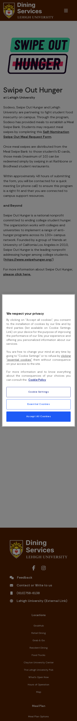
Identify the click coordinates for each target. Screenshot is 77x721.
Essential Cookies (38, 404)
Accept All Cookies (38, 416)
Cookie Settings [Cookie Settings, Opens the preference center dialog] (38, 392)
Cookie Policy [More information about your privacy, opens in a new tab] (37, 380)
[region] (38, 360)
